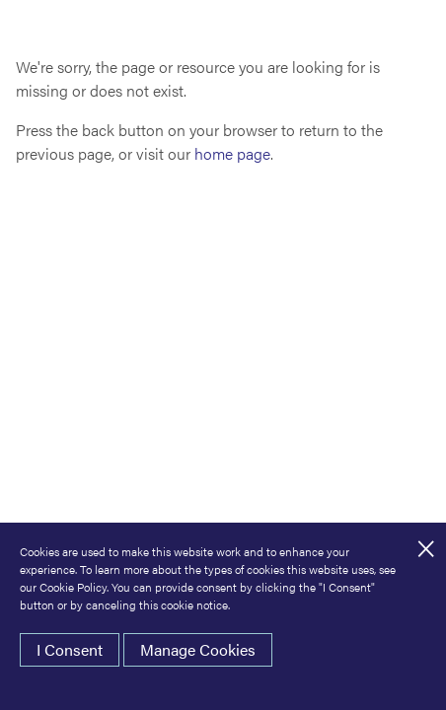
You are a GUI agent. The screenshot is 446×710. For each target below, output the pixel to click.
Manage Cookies (198, 649)
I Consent (70, 649)
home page (232, 153)
